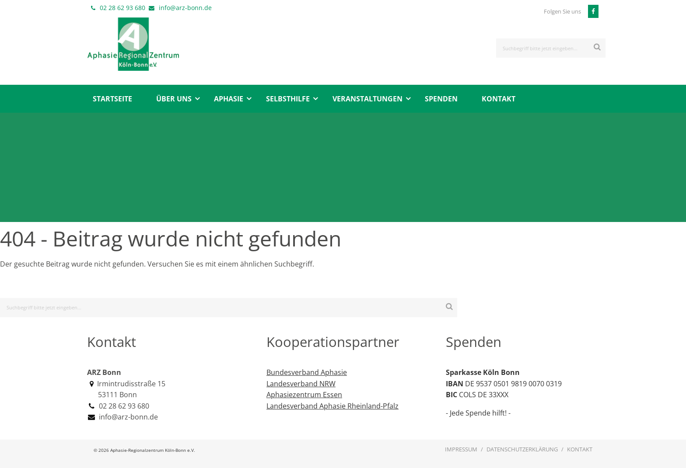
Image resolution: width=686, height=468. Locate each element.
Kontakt (498, 99)
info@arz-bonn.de (185, 7)
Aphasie (228, 99)
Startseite (112, 99)
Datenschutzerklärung (522, 449)
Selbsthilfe (288, 99)
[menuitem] (112, 99)
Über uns (174, 99)
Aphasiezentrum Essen (304, 394)
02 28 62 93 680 (122, 7)
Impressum (461, 449)
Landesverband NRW (301, 383)
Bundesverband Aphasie (306, 372)
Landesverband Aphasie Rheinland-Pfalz (332, 406)
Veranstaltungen (367, 99)
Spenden (441, 99)
